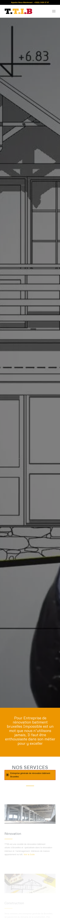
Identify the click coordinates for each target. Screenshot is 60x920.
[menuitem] (54, 11)
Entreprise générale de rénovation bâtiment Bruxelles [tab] (28, 775)
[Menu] (54, 11)
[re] (24, 11)
